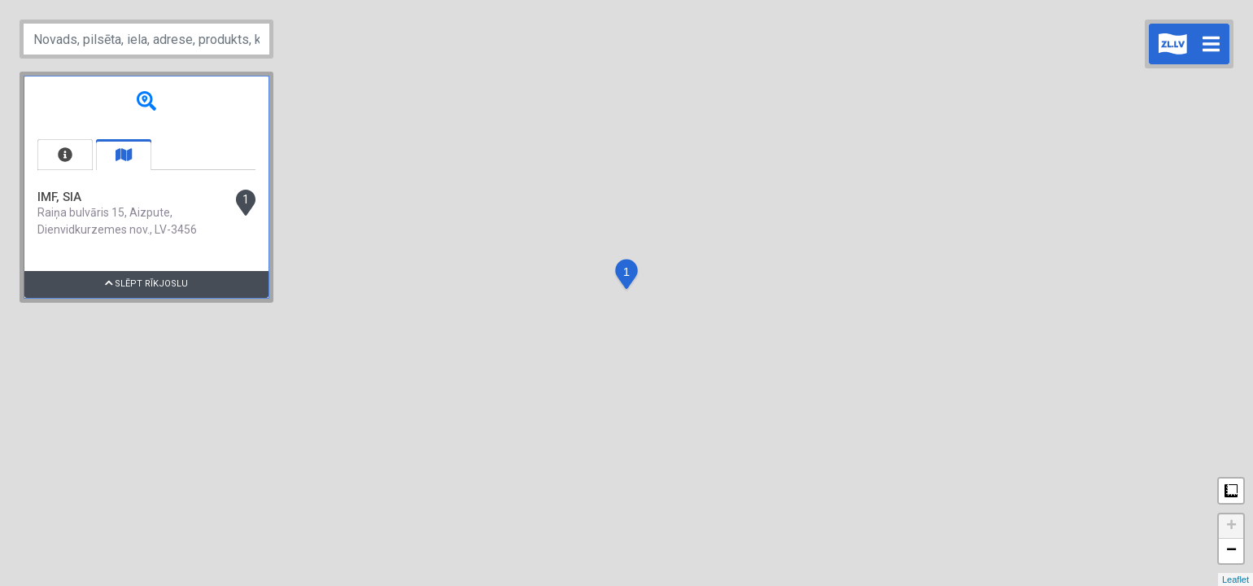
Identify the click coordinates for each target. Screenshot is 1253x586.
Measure (1231, 491)
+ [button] (1231, 526)
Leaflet (1235, 579)
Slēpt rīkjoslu (147, 283)
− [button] (1231, 551)
